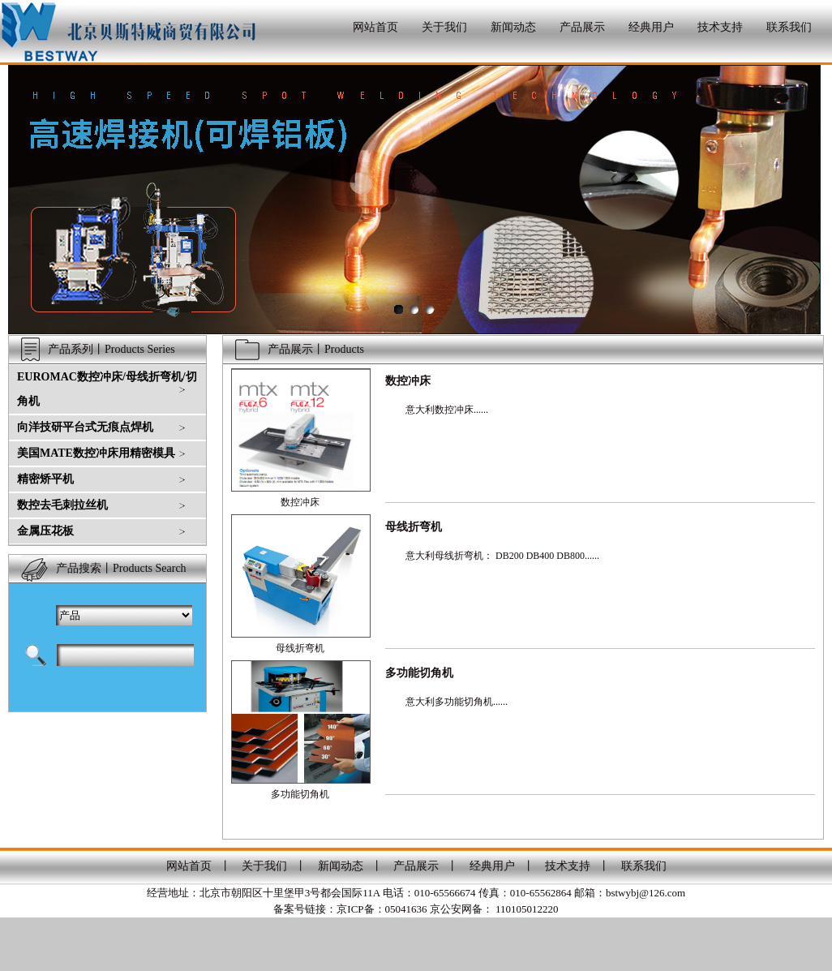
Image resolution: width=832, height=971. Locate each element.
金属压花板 (45, 531)
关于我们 (444, 27)
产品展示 (582, 27)
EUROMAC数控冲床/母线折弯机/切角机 (107, 389)
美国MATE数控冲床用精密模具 (96, 453)
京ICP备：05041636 (382, 909)
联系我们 (789, 27)
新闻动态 (513, 27)
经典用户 (651, 27)
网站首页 (375, 27)
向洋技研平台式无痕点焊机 (85, 427)
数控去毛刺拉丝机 (62, 505)
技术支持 (720, 27)
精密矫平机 (45, 479)
